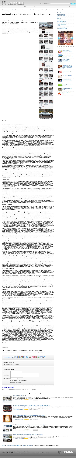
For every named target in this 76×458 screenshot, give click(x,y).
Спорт (58, 25)
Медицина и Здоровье (62, 22)
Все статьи (4, 451)
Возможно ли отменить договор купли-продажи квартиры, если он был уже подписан (65, 67)
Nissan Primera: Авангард (19, 395)
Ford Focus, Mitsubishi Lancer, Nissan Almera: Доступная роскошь (29, 415)
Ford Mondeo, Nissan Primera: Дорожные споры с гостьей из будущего (30, 424)
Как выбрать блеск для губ (65, 72)
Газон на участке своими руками (65, 85)
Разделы (10, 451)
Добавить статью (20, 451)
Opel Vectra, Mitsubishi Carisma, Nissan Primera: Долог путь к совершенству (31, 405)
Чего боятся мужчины (65, 76)
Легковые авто (18, 9)
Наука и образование (61, 24)
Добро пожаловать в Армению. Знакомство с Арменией (65, 56)
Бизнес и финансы (61, 14)
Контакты (27, 451)
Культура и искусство (61, 21)
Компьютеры (60, 19)
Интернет (59, 18)
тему (8, 9)
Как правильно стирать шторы (65, 89)
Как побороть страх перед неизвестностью (65, 80)
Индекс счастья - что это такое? (65, 31)
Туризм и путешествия (62, 28)
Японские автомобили (18, 399)
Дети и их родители (61, 15)
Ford (17, 20)
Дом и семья (59, 17)
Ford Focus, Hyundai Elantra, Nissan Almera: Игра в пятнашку (28, 434)
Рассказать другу (7, 357)
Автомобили (11, 9)
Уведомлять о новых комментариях (18, 380)
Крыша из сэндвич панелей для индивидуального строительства (64, 61)
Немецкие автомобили (19, 430)
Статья (3, 9)
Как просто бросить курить (64, 93)
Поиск (14, 451)
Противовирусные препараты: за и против (65, 51)
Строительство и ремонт (62, 27)
